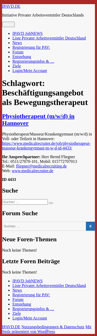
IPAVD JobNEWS (27, 33)
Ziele (16, 66)
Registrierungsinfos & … (33, 61)
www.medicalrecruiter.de (32, 171)
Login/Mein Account (29, 70)
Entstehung (21, 56)
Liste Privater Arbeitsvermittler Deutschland (49, 38)
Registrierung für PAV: (31, 47)
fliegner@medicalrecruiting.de (41, 166)
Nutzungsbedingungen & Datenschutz (53, 327)
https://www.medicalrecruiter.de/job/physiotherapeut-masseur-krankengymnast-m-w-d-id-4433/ (46, 145)
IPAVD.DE (11, 6)
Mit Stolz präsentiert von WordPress (46, 329)
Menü (8, 24)
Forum (18, 52)
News (17, 43)
